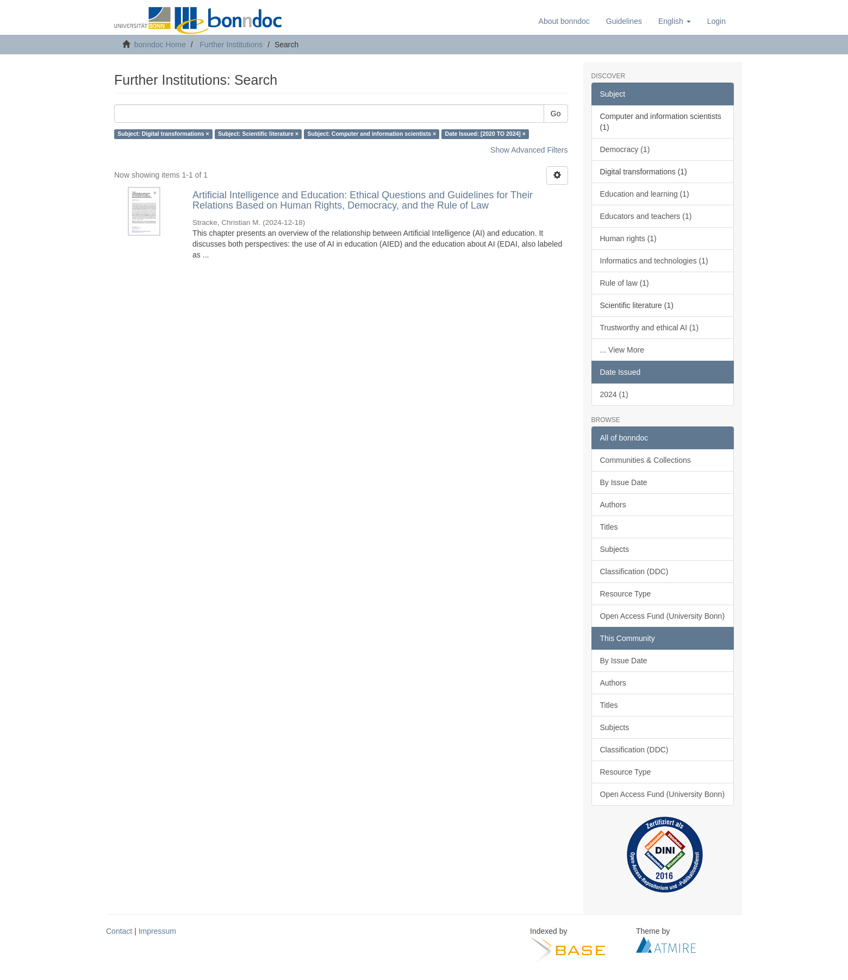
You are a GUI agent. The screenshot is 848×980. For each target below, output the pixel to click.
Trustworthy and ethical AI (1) (649, 327)
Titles (609, 527)
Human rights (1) (628, 238)
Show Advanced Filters (529, 150)
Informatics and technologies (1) (654, 260)
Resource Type (625, 593)
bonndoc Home (160, 44)
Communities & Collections (645, 460)
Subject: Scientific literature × (258, 134)
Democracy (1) (625, 149)
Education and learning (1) (644, 194)
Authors (613, 504)
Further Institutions (231, 44)
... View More (622, 349)
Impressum (157, 931)
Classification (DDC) (634, 571)
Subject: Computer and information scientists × (372, 134)
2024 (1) (614, 394)
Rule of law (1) (624, 283)
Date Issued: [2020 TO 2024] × (485, 134)
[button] (674, 21)
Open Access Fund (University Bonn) (662, 616)
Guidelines (624, 21)
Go (556, 113)
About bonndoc (564, 21)
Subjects (614, 549)
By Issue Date (623, 482)
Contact (119, 931)
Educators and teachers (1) (646, 216)
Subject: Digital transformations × (163, 134)
